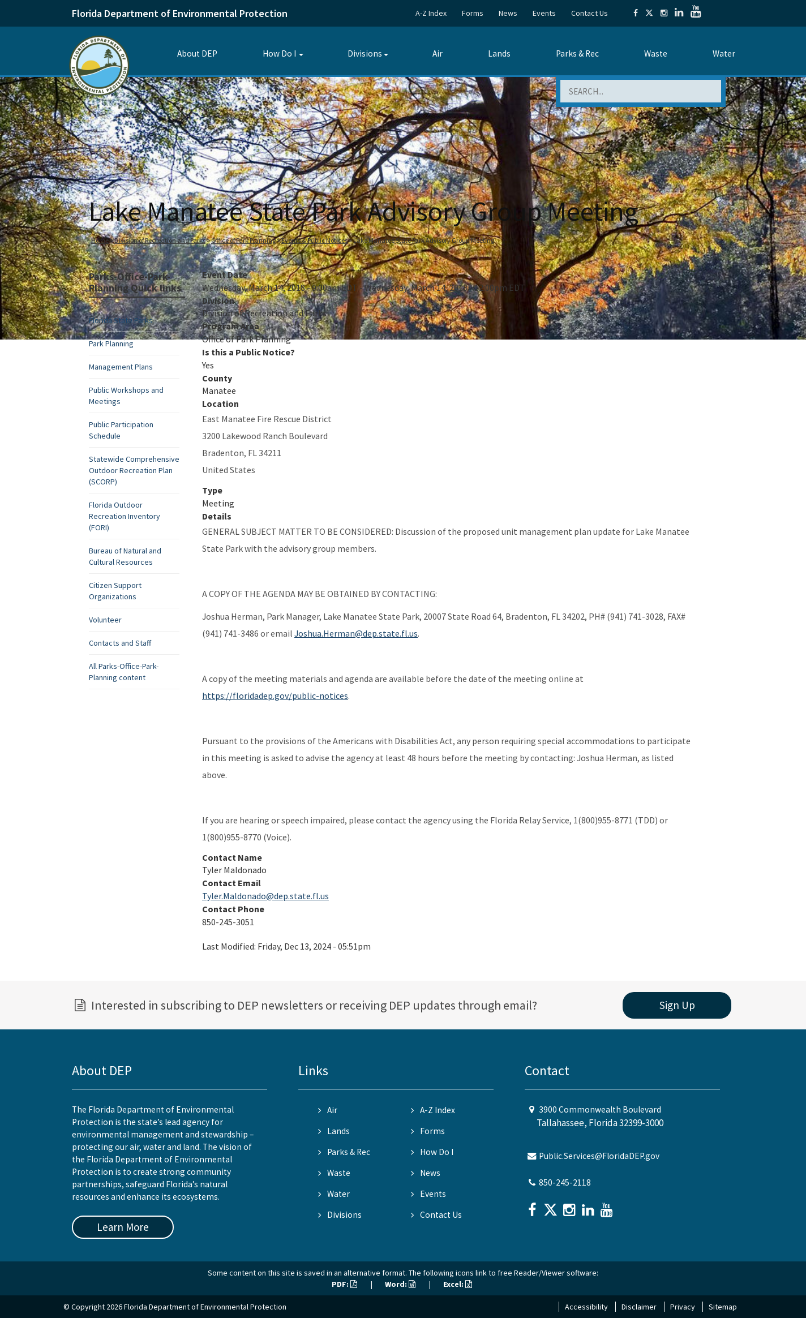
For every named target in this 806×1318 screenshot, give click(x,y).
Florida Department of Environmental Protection (180, 13)
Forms (472, 13)
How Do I (279, 53)
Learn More (123, 1227)
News (508, 13)
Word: (400, 1284)
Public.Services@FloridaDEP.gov (599, 1155)
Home (100, 240)
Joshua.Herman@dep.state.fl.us (356, 633)
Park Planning (111, 343)
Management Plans (121, 367)
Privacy (682, 1307)
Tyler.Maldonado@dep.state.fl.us (265, 895)
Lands (499, 53)
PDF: (344, 1284)
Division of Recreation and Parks (159, 240)
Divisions (365, 53)
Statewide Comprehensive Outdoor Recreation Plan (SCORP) (134, 470)
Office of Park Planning (243, 240)
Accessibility (586, 1307)
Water (724, 53)
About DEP (197, 53)
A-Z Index (431, 13)
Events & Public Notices (314, 240)
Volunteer (105, 620)
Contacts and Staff (120, 643)
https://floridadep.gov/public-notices (275, 695)
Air (437, 53)
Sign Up (677, 1005)
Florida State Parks (121, 320)
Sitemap (723, 1307)
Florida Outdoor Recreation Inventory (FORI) (124, 516)
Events (544, 13)
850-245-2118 (565, 1182)
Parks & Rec (577, 53)
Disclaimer (639, 1307)
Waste (655, 53)
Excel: (457, 1284)
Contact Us (589, 13)
